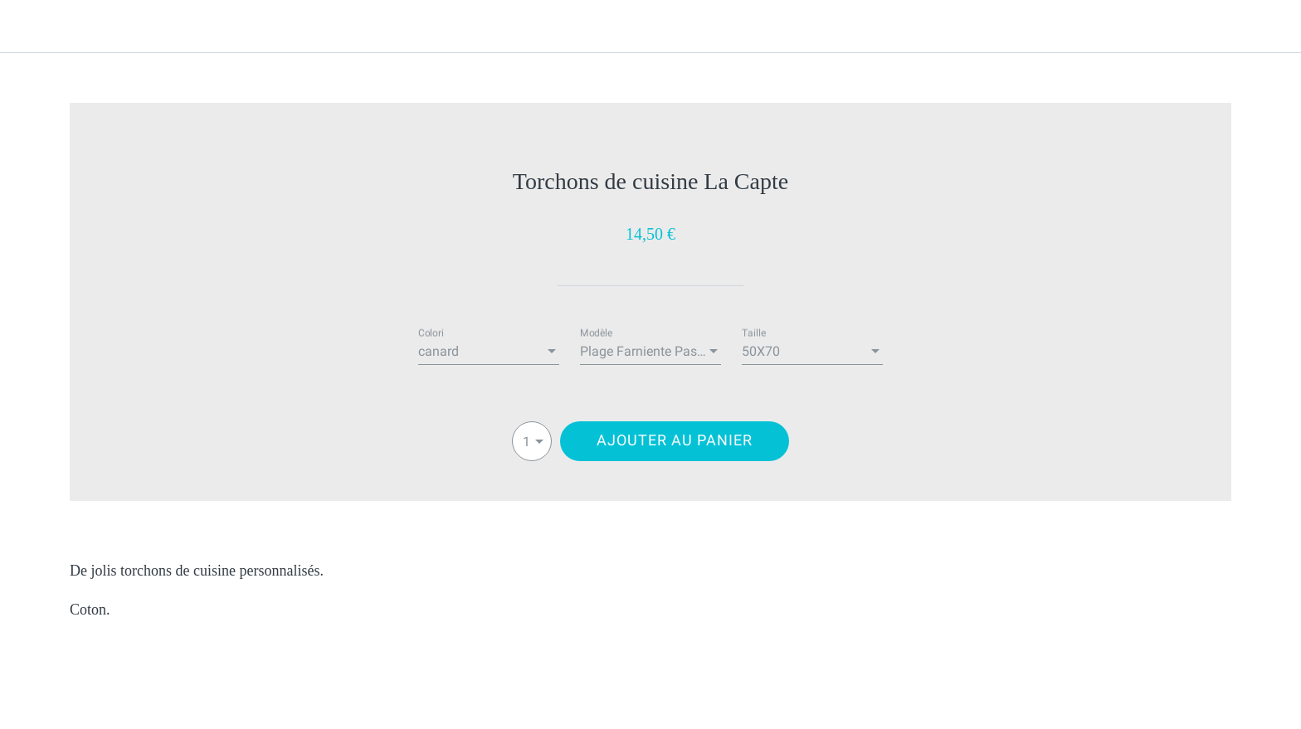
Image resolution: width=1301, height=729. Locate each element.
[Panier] (1268, 26)
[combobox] (488, 351)
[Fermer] (33, 26)
